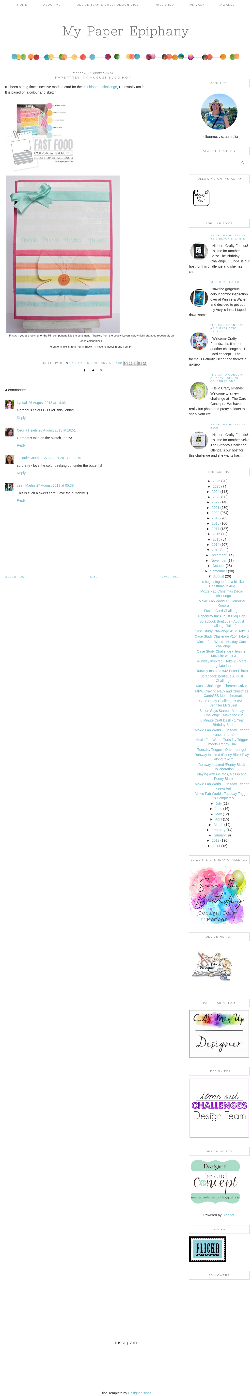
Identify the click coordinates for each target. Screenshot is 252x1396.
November (219, 560)
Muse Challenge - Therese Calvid (221, 686)
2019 (215, 518)
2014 (215, 544)
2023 (216, 497)
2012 (215, 840)
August (218, 576)
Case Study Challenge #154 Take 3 (222, 631)
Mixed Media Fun (226, 282)
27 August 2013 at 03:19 (62, 458)
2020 (215, 513)
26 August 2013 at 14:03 (47, 403)
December (219, 555)
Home (22, 4)
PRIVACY (197, 4)
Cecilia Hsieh (27, 430)
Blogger (228, 1215)
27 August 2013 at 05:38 (55, 485)
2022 (215, 502)
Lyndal (22, 403)
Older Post (15, 576)
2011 (216, 846)
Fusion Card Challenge (221, 611)
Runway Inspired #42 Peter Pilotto (222, 671)
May (218, 814)
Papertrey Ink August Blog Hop (221, 616)
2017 (215, 529)
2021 (215, 508)
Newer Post (170, 576)
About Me (52, 4)
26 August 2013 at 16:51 (57, 430)
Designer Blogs (139, 1393)
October (218, 566)
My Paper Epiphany (125, 31)
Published (164, 4)
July (219, 803)
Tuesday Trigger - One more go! (221, 750)
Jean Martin (26, 485)
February (218, 830)
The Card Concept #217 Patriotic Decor (227, 328)
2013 (215, 550)
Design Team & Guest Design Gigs (108, 4)
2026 (216, 481)
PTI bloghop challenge (100, 87)
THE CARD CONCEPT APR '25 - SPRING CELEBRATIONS (227, 378)
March (218, 825)
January (219, 835)
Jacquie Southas (29, 458)
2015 (216, 539)
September (218, 571)
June (218, 809)
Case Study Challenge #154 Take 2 (222, 636)
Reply (21, 418)
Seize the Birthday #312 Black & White (228, 237)
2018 (215, 523)
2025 (216, 486)
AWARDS (227, 4)
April (218, 819)
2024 (215, 492)
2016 (216, 534)
